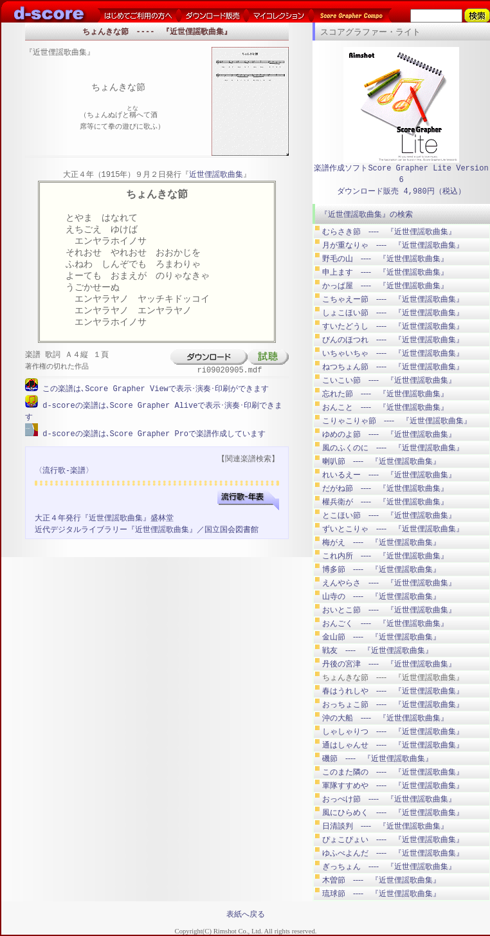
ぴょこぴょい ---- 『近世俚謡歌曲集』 (393, 839)
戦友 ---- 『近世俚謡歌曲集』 (377, 650)
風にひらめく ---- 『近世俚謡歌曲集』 (393, 812)
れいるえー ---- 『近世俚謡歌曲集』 (389, 474)
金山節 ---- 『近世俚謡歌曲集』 (381, 636)
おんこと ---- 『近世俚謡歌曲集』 (385, 407)
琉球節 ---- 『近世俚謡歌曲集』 (381, 893)
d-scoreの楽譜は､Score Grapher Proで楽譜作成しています (152, 432)
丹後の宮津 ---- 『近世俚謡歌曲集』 (389, 663)
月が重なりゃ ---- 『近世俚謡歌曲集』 (393, 245)
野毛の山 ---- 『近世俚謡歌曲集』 (385, 258)
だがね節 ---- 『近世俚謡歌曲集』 (385, 488)
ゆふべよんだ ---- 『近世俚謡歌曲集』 (393, 853)
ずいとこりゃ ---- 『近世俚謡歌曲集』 (393, 528)
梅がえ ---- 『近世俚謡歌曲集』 (381, 542)
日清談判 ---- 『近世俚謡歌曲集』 (385, 825)
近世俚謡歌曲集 (216, 175)
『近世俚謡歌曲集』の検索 (366, 214)
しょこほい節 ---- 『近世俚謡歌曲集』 (393, 312)
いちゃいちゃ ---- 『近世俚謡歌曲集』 (393, 353)
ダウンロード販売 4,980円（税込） (401, 191)
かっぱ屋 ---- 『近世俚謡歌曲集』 (385, 285)
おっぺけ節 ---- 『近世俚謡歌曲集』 (389, 798)
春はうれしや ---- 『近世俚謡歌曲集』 (393, 690)
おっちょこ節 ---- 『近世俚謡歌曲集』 (393, 704)
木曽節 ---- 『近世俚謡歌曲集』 (381, 880)
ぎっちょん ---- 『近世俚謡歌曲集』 (389, 866)
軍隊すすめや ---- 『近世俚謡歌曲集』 (393, 785)
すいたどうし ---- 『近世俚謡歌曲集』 (393, 326)
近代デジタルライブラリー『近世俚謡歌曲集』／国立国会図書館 (147, 528)
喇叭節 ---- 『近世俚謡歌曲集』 (381, 461)
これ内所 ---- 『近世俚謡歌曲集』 (385, 555)
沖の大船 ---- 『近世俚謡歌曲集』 (385, 717)
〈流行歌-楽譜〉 (64, 469)
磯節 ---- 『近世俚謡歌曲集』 (377, 758)
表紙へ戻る (245, 914)
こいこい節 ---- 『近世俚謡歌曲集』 (389, 380)
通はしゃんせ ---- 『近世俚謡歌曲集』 (393, 744)
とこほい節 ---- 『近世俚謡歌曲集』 (389, 515)
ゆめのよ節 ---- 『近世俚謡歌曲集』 (389, 434)
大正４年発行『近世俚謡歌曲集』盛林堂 (104, 516)
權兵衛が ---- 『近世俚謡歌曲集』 (385, 501)
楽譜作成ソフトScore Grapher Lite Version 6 (401, 174)
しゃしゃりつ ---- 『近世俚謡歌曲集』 (393, 731)
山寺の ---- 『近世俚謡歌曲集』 (381, 596)
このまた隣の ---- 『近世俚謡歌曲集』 (393, 771)
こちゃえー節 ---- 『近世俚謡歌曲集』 (393, 299)
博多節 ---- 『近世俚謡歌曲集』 (381, 569)
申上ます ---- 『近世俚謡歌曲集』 (385, 272)
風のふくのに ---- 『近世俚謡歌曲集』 (393, 447)
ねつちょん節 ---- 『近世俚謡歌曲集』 (393, 366)
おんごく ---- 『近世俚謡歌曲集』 (385, 623)
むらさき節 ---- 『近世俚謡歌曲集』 (389, 231)
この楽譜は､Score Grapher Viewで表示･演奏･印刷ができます (153, 388)
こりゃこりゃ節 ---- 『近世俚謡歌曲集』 (396, 420)
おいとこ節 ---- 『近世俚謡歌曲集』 (389, 609)
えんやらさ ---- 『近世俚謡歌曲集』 (389, 582)
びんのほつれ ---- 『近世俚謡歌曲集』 (393, 339)
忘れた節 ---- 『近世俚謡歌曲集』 (385, 393)
